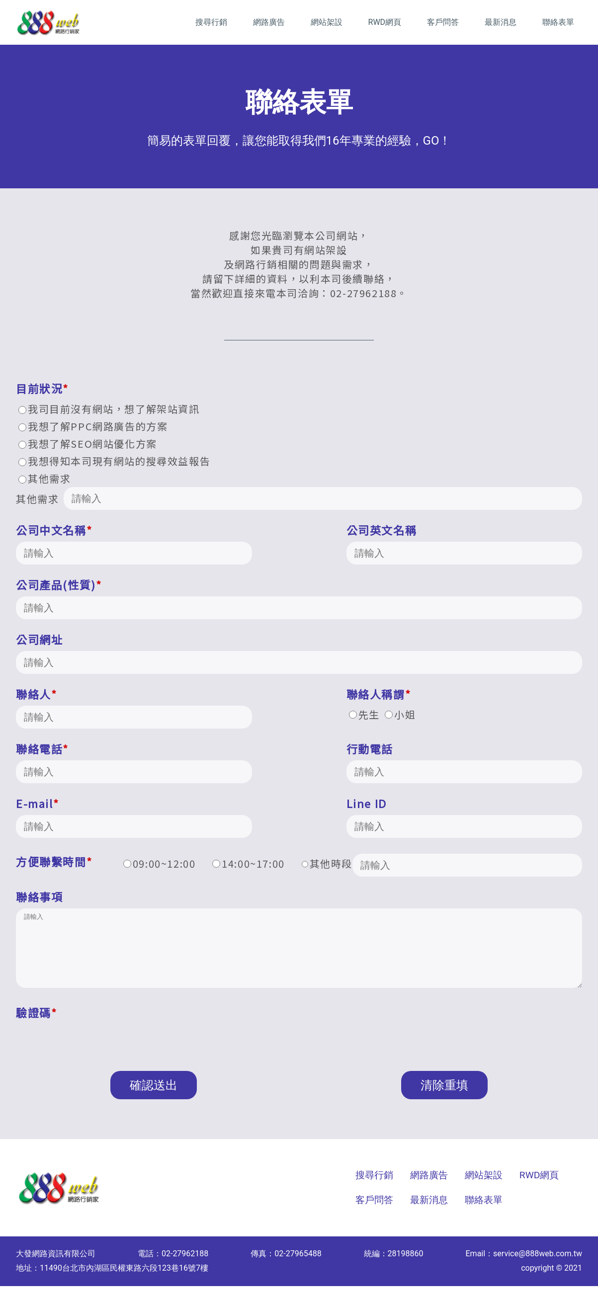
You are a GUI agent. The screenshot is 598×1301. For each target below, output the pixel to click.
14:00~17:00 (248, 863)
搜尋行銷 (211, 22)
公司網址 (39, 639)
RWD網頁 (385, 22)
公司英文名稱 (381, 530)
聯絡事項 (39, 896)
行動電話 (369, 748)
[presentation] (91, 1054)
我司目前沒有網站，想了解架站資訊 (109, 409)
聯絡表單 (558, 22)
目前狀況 (42, 388)
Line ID (366, 803)
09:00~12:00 (159, 863)
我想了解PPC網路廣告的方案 (93, 426)
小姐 (400, 714)
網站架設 (326, 22)
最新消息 (500, 22)
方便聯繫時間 (54, 861)
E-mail (37, 803)
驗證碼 (36, 1027)
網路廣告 (269, 22)
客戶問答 (443, 22)
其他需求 (44, 478)
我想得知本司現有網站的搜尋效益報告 (114, 461)
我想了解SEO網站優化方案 (87, 443)
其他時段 (442, 865)
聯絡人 (36, 694)
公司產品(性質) (58, 584)
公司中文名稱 (54, 530)
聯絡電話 (42, 748)
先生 (364, 714)
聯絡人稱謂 (378, 694)
